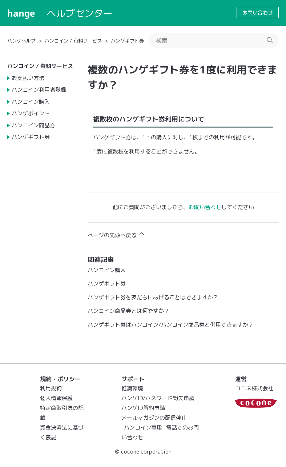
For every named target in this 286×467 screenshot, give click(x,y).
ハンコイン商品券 (33, 125)
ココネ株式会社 (254, 388)
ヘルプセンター (80, 13)
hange (21, 13)
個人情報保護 (56, 398)
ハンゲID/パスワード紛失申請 (157, 398)
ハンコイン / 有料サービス (73, 40)
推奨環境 (132, 388)
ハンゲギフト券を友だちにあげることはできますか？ (153, 297)
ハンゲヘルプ (21, 40)
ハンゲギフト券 (127, 40)
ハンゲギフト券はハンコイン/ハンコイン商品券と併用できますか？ (171, 324)
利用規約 (51, 388)
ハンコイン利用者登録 (39, 89)
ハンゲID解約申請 (143, 408)
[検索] (214, 40)
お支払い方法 (28, 78)
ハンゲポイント (31, 113)
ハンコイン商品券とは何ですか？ (128, 311)
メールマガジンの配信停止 (154, 418)
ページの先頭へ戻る (116, 234)
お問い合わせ (257, 12)
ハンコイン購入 (31, 101)
